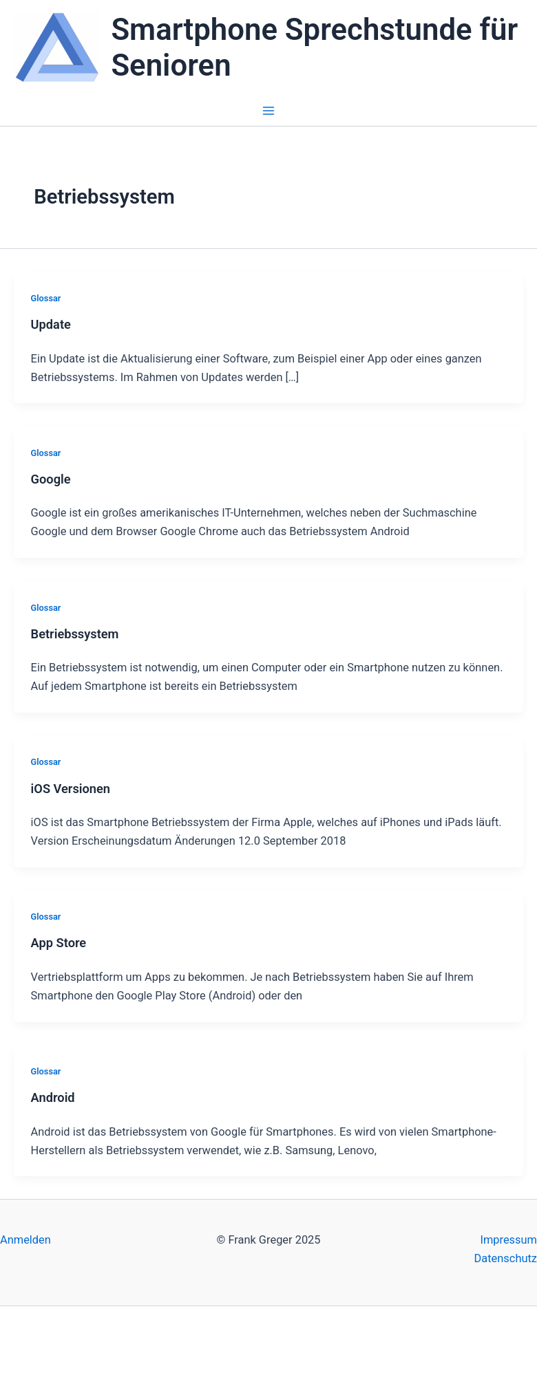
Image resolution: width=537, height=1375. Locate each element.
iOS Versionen (70, 788)
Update (51, 324)
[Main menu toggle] (268, 111)
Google (51, 479)
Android (53, 1097)
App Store (59, 942)
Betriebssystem (75, 634)
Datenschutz (505, 1258)
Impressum (508, 1239)
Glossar (46, 298)
